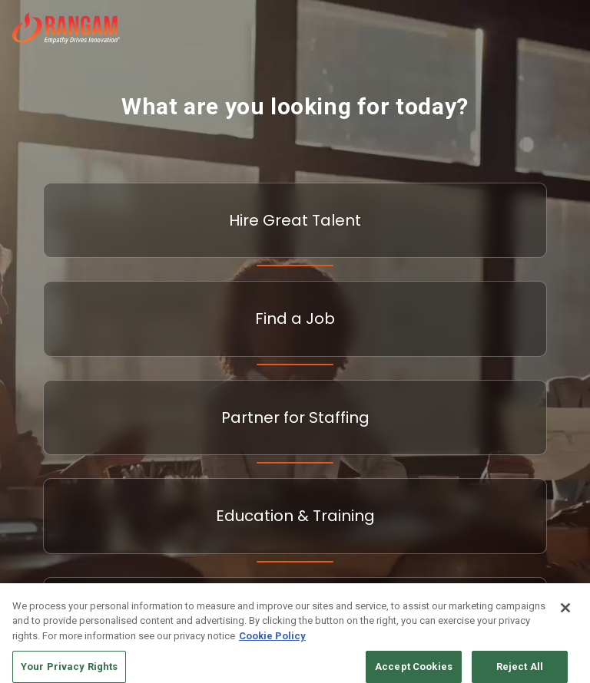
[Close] (565, 614)
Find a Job (295, 318)
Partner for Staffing (295, 417)
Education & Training (295, 515)
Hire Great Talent (295, 220)
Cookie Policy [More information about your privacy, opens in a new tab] (272, 642)
